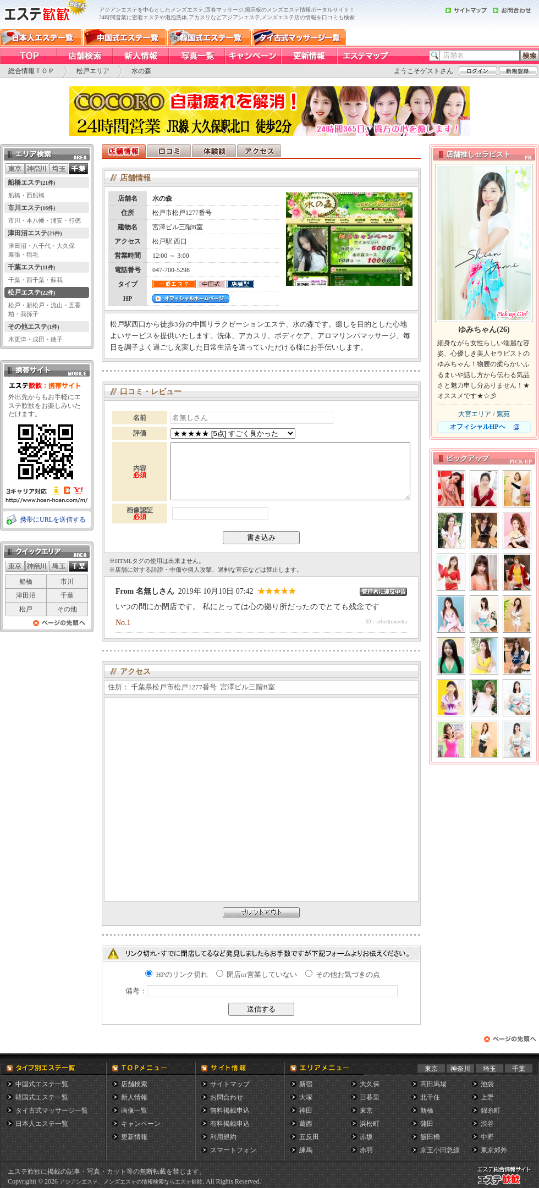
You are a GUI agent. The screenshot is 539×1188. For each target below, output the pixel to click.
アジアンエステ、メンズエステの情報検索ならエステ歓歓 (130, 1182)
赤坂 (366, 1137)
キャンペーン (141, 1124)
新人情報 (134, 1097)
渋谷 (487, 1124)
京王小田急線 (440, 1150)
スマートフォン (233, 1150)
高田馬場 (433, 1084)
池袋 (487, 1084)
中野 (487, 1137)
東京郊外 (494, 1150)
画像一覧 (134, 1110)
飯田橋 (430, 1137)
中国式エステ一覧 (41, 1084)
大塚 (305, 1097)
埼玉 (489, 1069)
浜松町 (370, 1124)
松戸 (25, 609)
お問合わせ (226, 1097)
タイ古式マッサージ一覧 (51, 1110)
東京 (431, 1069)
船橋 (25, 581)
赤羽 (366, 1150)
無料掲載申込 (230, 1110)
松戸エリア (92, 71)
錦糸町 (491, 1110)
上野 (487, 1097)
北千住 (430, 1097)
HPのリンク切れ (176, 974)
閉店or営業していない (256, 974)
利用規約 (223, 1137)
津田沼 (26, 595)
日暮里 (370, 1097)
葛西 (305, 1124)
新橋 (426, 1110)
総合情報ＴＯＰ (31, 71)
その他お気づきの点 (342, 974)
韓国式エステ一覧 (41, 1097)
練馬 (305, 1150)
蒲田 (426, 1124)
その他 (67, 609)
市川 (67, 581)
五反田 (309, 1137)
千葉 (67, 595)
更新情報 (134, 1137)
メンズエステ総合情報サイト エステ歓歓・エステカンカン (506, 1184)
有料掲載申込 (230, 1124)
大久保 (370, 1084)
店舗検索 (134, 1084)
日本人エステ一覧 (41, 1124)
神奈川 (460, 1069)
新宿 (305, 1084)
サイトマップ (230, 1084)
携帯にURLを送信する (53, 519)
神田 (305, 1110)
